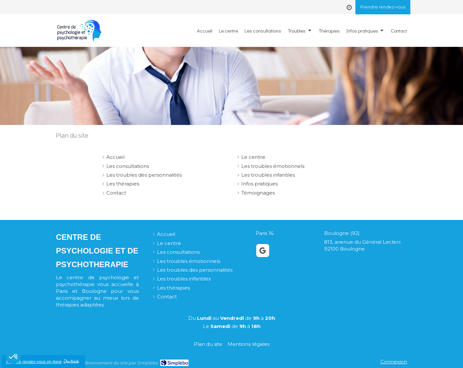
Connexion (393, 362)
